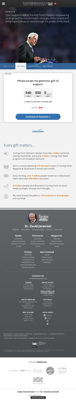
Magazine (56, 235)
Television (37, 235)
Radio (18, 235)
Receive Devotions (38, 398)
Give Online (21, 66)
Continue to (38, 116)
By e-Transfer (48, 66)
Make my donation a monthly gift (38, 102)
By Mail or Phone (34, 66)
